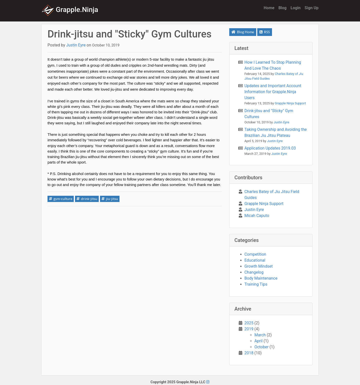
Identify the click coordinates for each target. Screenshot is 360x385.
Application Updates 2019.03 (270, 148)
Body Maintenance (261, 278)
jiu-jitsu (110, 199)
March (260, 335)
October (261, 347)
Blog (282, 7)
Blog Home (243, 32)
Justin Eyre (254, 209)
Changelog (254, 272)
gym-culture (60, 199)
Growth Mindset (258, 266)
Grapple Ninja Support (264, 203)
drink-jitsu (86, 199)
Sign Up (311, 7)
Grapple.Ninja (70, 9)
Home (269, 7)
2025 (249, 323)
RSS (265, 32)
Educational (255, 260)
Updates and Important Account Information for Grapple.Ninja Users (272, 91)
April (258, 341)
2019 (249, 329)
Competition (255, 254)
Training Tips (256, 284)
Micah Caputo (256, 215)
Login (295, 7)
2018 (249, 353)
